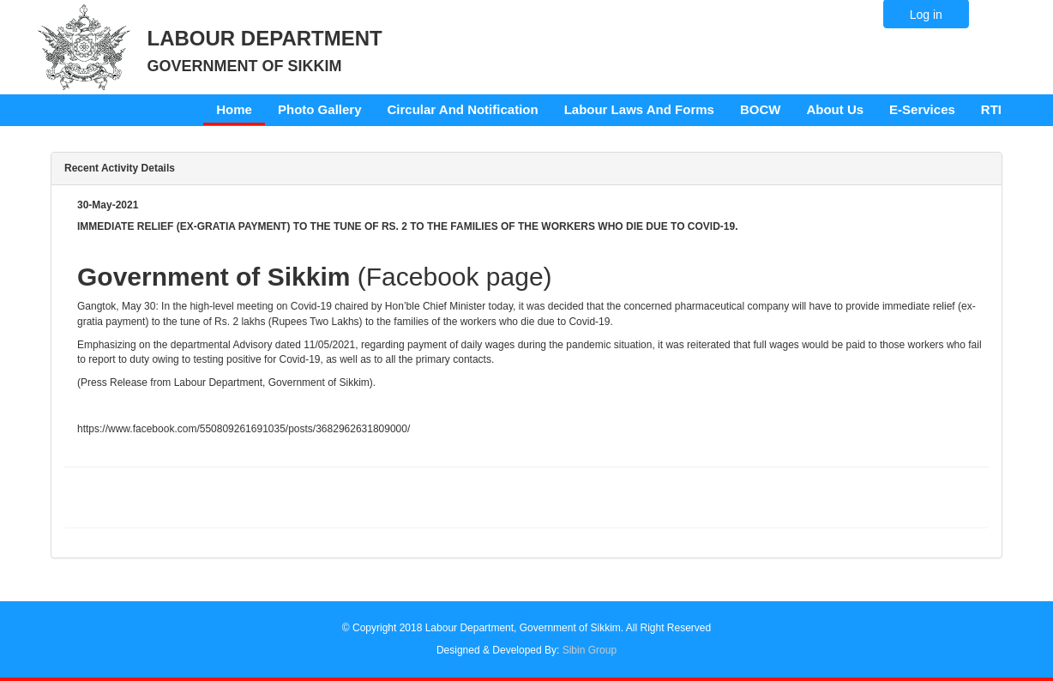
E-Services (922, 109)
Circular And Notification (463, 109)
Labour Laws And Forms (639, 109)
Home (234, 109)
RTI (991, 109)
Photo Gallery (320, 109)
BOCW (760, 109)
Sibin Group (590, 650)
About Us (834, 109)
